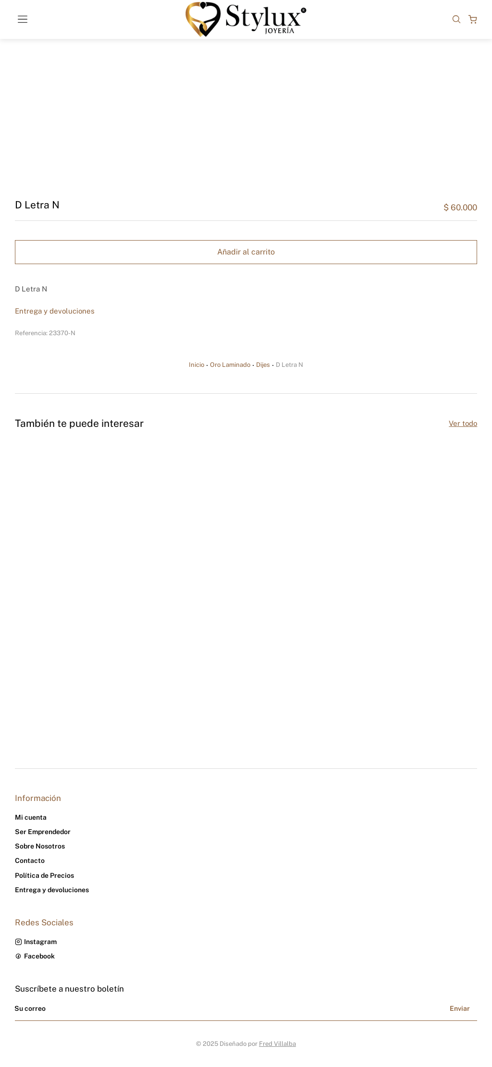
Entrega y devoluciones (55, 311)
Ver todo (463, 423)
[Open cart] (472, 19)
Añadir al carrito (246, 251)
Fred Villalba (277, 1043)
